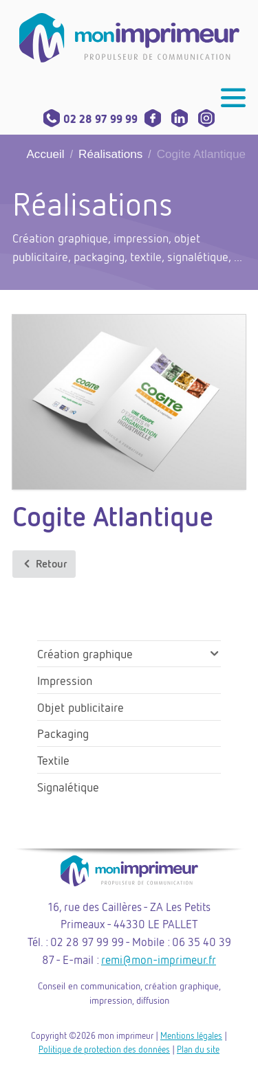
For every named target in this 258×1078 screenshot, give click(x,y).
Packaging (63, 733)
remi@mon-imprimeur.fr (158, 959)
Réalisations (110, 154)
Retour (44, 563)
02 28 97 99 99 (90, 119)
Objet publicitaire (80, 707)
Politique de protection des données (104, 1049)
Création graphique (85, 653)
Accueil (45, 154)
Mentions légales (191, 1035)
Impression (64, 680)
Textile (53, 759)
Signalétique (68, 786)
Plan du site (198, 1049)
